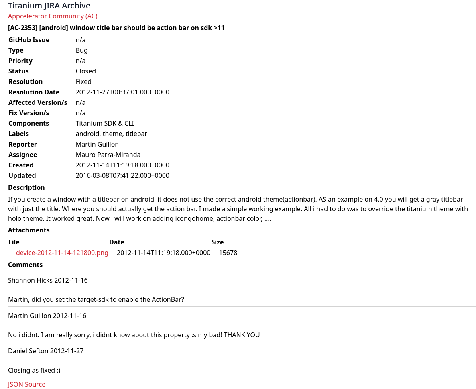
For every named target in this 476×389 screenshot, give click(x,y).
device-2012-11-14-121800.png (62, 252)
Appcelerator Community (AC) (53, 16)
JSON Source (26, 384)
